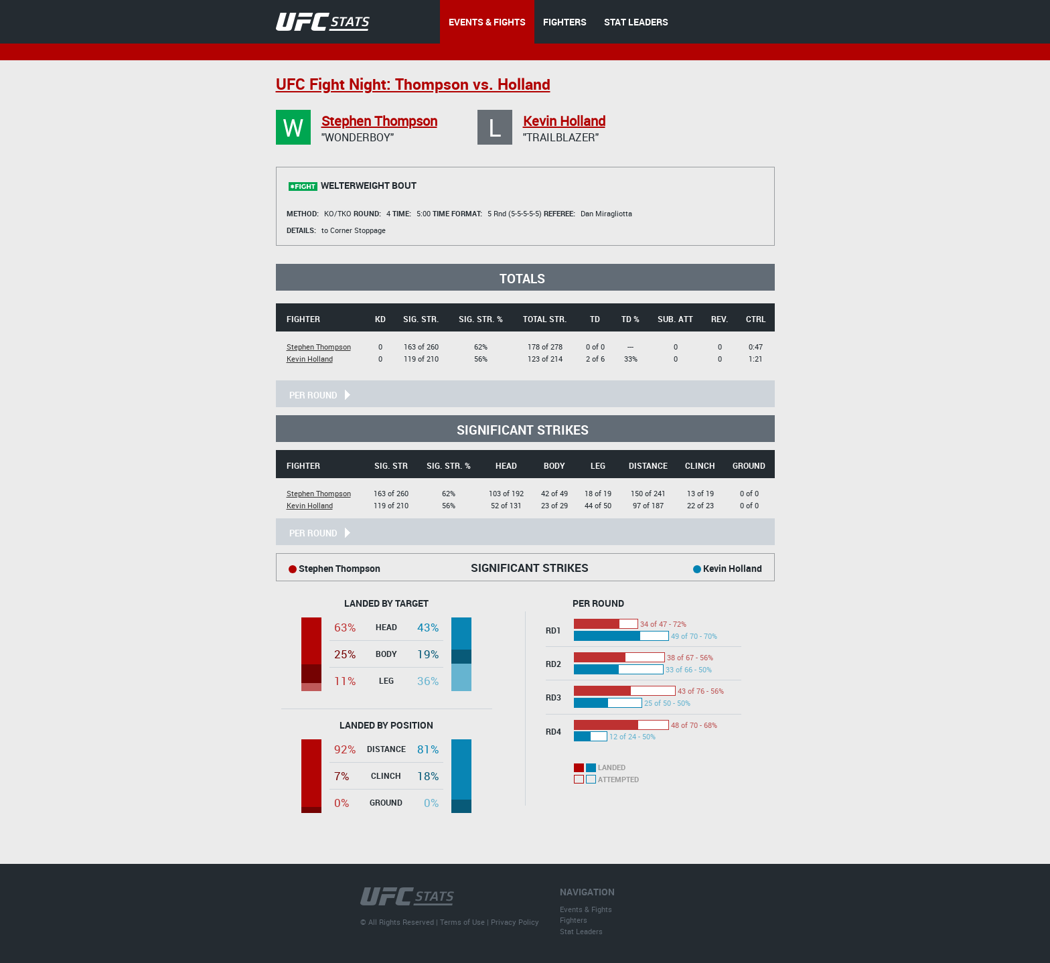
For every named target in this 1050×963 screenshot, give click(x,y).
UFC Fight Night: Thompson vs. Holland (413, 84)
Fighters (573, 920)
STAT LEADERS (636, 21)
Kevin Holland (564, 121)
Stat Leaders (581, 931)
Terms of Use (462, 922)
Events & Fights (586, 909)
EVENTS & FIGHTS (487, 21)
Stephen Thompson (379, 121)
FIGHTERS (565, 21)
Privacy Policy (515, 922)
